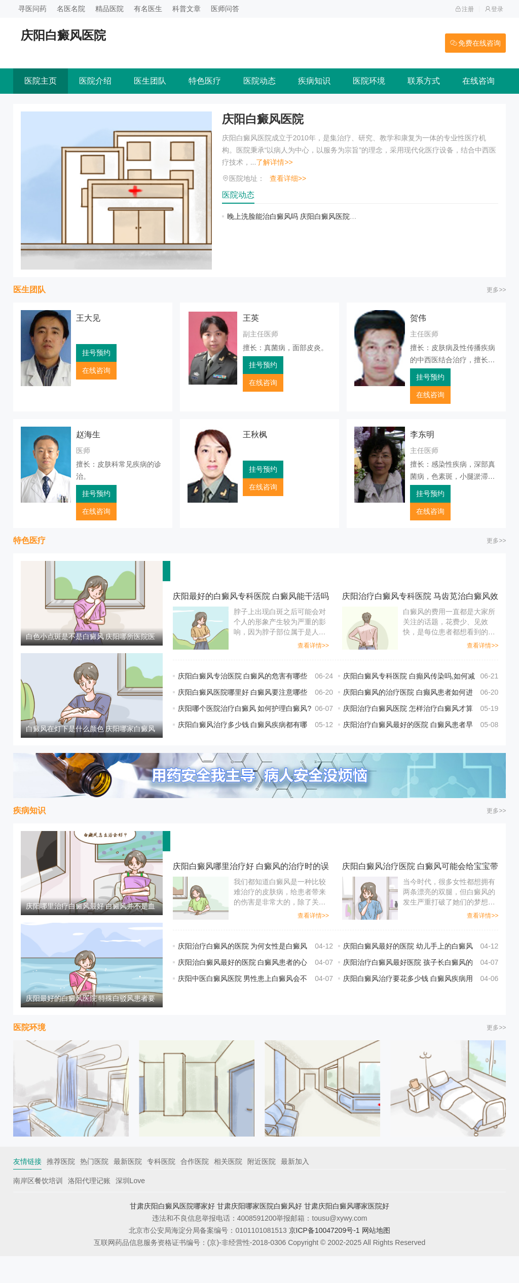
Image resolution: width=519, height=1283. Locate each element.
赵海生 (88, 434)
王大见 (88, 318)
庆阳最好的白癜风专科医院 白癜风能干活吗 (251, 596)
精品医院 (109, 9)
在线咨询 (478, 81)
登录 (494, 9)
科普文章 (186, 9)
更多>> (496, 289)
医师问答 (225, 9)
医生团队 (150, 81)
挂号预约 (96, 353)
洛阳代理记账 (89, 1207)
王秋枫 (255, 434)
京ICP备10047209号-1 (324, 1257)
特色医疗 (205, 81)
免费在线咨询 (475, 43)
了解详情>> (274, 162)
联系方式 (423, 81)
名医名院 (71, 9)
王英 (251, 318)
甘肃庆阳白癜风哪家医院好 (346, 1233)
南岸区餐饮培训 (38, 1207)
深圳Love (130, 1207)
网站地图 (376, 1257)
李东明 (422, 434)
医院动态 (259, 81)
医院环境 (369, 81)
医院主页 (40, 81)
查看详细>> (288, 178)
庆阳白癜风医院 (264, 119)
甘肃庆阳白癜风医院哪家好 (172, 1233)
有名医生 (148, 9)
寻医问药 (32, 9)
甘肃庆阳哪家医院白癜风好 (259, 1233)
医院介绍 (95, 81)
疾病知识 (314, 81)
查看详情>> (313, 645)
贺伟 (418, 318)
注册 (464, 9)
